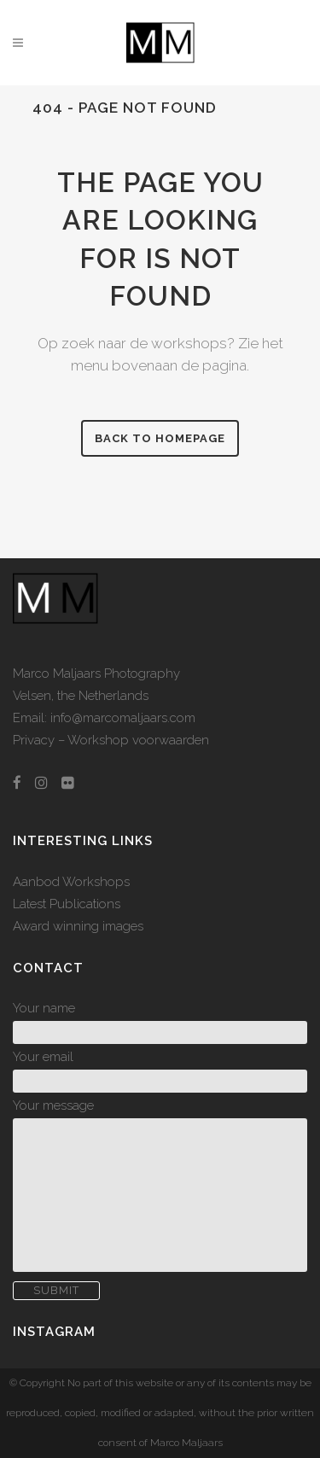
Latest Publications (66, 904)
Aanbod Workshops (71, 881)
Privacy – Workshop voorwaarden (111, 740)
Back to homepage (160, 438)
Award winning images (78, 926)
